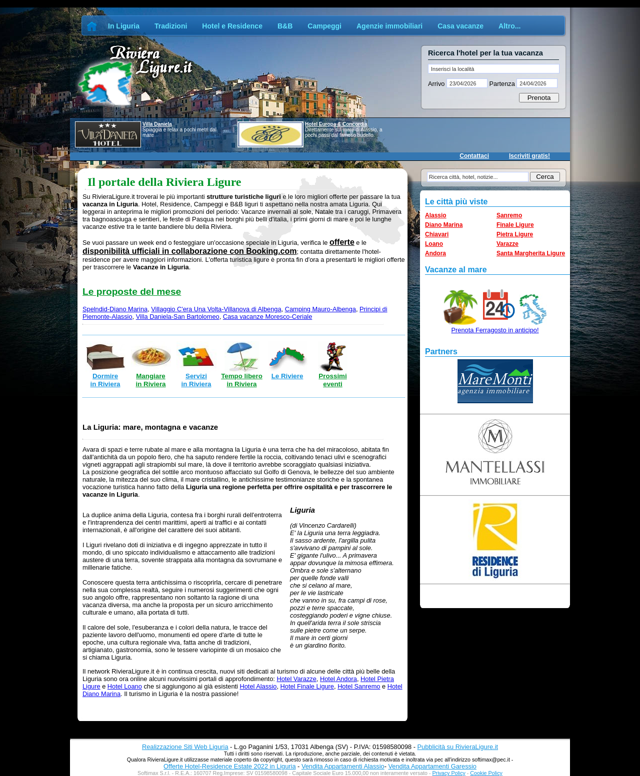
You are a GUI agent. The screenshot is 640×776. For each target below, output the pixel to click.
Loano (434, 243)
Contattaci (474, 155)
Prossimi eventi (332, 380)
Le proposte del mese (131, 291)
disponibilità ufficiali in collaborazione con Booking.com (189, 251)
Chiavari (436, 234)
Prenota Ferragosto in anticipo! (495, 330)
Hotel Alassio (258, 686)
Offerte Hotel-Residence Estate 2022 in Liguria (230, 766)
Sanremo (509, 215)
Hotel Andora (338, 679)
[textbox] (494, 68)
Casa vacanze (461, 26)
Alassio (435, 215)
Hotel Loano (125, 686)
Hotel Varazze (296, 679)
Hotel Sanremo (359, 686)
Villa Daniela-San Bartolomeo (178, 316)
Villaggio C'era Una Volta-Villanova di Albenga (216, 309)
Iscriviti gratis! (529, 155)
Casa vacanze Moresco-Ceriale (267, 316)
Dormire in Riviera (105, 380)
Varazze (507, 243)
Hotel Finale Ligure (307, 686)
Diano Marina (443, 224)
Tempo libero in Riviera (241, 380)
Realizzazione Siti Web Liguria (185, 747)
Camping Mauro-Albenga (320, 309)
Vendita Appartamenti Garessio (432, 766)
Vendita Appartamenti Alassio (343, 766)
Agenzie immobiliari (389, 26)
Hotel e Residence (232, 26)
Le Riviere (288, 376)
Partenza (502, 83)
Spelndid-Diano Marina (115, 309)
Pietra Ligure (514, 234)
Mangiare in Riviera (151, 380)
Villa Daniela (157, 124)
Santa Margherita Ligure (530, 253)
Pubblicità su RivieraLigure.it (458, 747)
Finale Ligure (515, 224)
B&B (285, 26)
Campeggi (325, 26)
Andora (435, 253)
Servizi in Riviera (196, 380)
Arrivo (437, 83)
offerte (342, 242)
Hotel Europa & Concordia (336, 124)
